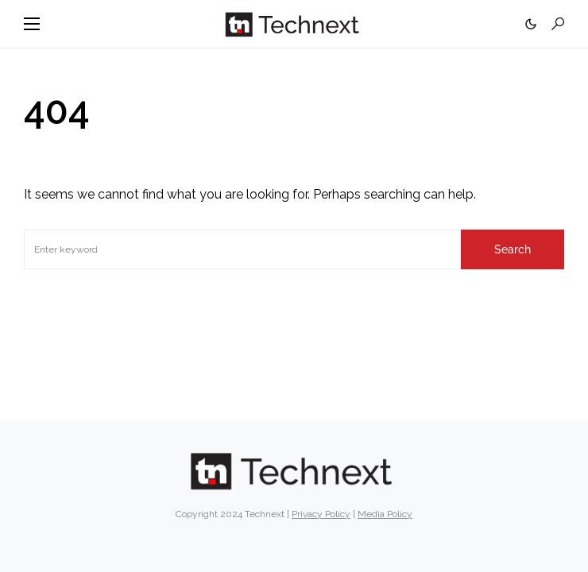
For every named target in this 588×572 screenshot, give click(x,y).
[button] (32, 23)
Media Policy (385, 514)
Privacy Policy (321, 514)
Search (512, 249)
